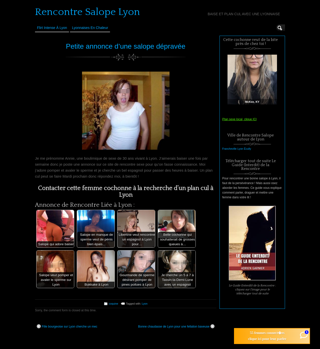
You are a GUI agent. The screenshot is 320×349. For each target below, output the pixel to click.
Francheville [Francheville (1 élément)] (229, 148)
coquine (113, 303)
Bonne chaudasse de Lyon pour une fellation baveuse (176, 326)
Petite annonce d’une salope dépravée (126, 46)
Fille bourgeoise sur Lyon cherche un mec (67, 326)
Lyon (145, 303)
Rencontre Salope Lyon (87, 11)
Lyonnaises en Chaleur (90, 28)
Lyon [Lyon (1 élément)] (240, 148)
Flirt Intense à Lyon (52, 28)
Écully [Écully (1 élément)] (247, 148)
